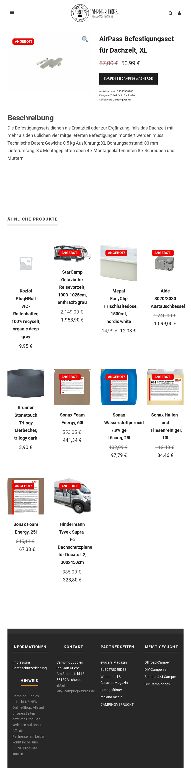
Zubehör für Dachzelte (122, 95)
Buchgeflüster (111, 690)
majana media (111, 697)
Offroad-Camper (157, 662)
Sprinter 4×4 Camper (160, 677)
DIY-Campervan (156, 670)
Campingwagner (122, 99)
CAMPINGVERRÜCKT (117, 704)
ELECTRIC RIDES (113, 670)
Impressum (21, 662)
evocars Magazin (113, 662)
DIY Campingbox (157, 684)
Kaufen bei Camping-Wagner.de (128, 78)
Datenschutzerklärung (29, 668)
